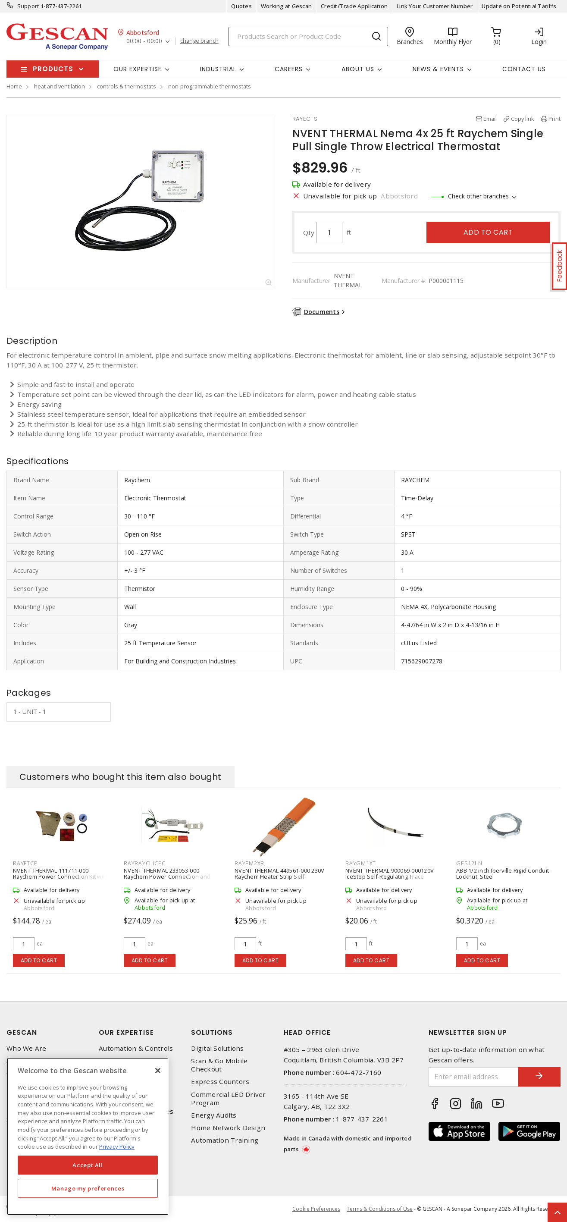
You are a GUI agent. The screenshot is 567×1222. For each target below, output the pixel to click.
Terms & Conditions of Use (380, 1209)
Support (28, 6)
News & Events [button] (438, 69)
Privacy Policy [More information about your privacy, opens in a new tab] (117, 1146)
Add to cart (488, 232)
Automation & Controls (136, 1048)
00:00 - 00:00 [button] (144, 41)
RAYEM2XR (249, 863)
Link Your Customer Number (435, 6)
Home (14, 86)
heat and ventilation (59, 86)
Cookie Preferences (316, 1209)
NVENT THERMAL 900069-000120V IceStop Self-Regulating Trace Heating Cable (389, 876)
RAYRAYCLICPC (145, 863)
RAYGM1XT (360, 863)
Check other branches (478, 196)
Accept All (87, 1165)
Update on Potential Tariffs (519, 6)
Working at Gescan (286, 6)
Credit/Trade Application (354, 6)
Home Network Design (228, 1128)
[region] (88, 1136)
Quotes (241, 6)
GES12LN (469, 863)
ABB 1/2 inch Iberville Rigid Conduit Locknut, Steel (502, 873)
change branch (199, 41)
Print (554, 119)
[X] (157, 1070)
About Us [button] (357, 69)
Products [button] (53, 68)
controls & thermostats (126, 86)
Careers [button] (289, 69)
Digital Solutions (217, 1048)
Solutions (212, 1032)
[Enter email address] (473, 1077)
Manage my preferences (88, 1188)
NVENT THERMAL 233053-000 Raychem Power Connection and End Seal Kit (167, 876)
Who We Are (26, 1048)
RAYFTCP (25, 863)
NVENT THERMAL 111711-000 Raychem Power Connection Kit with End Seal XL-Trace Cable (60, 876)
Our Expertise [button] (137, 69)
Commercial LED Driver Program (228, 1098)
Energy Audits (213, 1115)
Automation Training (224, 1140)
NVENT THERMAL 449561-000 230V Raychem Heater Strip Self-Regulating (279, 876)
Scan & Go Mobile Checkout (219, 1065)
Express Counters (220, 1081)
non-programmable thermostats (209, 86)
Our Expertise (126, 1032)
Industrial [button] (218, 69)
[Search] (308, 36)
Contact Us (524, 69)
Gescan (21, 1032)
